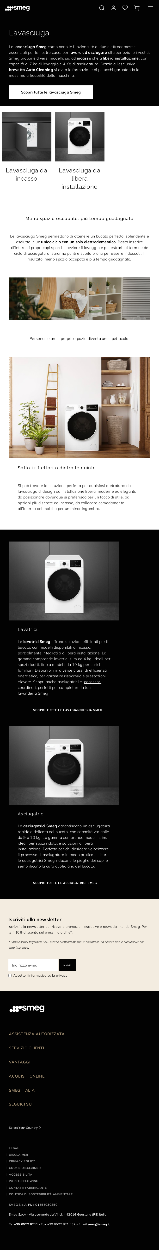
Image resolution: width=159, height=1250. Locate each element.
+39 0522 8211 (26, 1224)
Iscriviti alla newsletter (34, 919)
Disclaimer (18, 1154)
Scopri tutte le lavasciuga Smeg (51, 92)
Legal (14, 1148)
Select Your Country (23, 1127)
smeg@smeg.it (99, 1224)
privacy (61, 975)
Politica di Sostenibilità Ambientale (41, 1194)
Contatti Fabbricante (28, 1187)
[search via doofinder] (102, 8)
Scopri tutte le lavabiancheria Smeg (67, 710)
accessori (92, 681)
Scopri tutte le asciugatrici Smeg (64, 883)
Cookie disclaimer (25, 1168)
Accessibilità (20, 1174)
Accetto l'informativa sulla (40, 975)
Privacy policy (22, 1161)
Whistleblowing (23, 1181)
